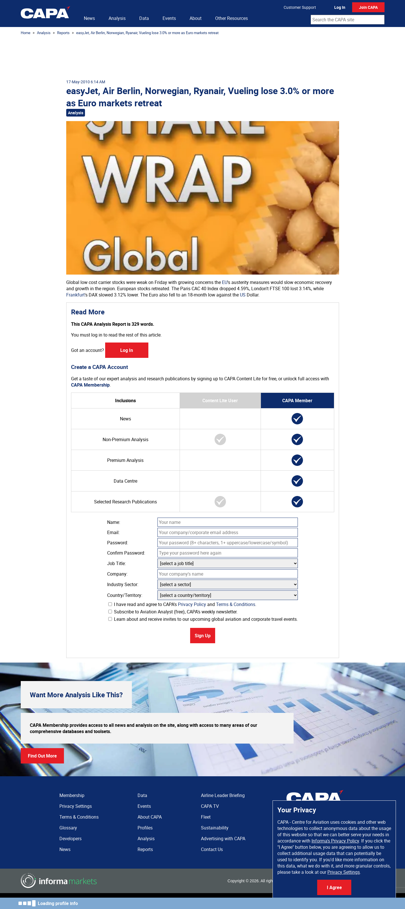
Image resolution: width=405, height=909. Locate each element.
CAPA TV (210, 806)
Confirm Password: (126, 553)
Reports (63, 32)
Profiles (145, 828)
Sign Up (203, 635)
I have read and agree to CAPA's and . (182, 604)
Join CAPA (368, 7)
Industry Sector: (122, 584)
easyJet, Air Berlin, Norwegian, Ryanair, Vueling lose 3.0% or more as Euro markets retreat (147, 32)
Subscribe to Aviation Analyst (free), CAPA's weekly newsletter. (173, 612)
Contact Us (212, 849)
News (89, 18)
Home (25, 32)
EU (224, 282)
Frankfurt (75, 295)
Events (169, 18)
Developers (70, 838)
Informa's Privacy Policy (335, 841)
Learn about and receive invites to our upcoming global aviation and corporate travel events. (203, 619)
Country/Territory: (124, 595)
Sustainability (215, 828)
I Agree (334, 887)
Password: (117, 542)
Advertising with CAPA (223, 838)
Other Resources (231, 18)
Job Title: (116, 563)
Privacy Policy (192, 604)
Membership (71, 795)
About (196, 18)
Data (144, 18)
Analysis (117, 18)
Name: (113, 522)
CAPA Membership (90, 385)
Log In (339, 7)
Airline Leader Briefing (223, 795)
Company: (117, 574)
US (243, 295)
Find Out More (42, 756)
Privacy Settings (343, 872)
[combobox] (348, 19)
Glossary (68, 828)
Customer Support (300, 7)
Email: (113, 532)
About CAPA (150, 817)
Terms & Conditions (235, 604)
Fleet (206, 817)
